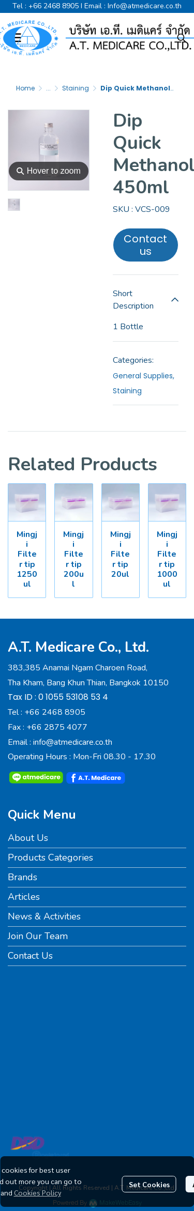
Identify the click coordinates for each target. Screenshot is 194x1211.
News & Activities (44, 916)
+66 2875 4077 (56, 727)
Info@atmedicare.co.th (145, 6)
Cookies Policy (37, 1192)
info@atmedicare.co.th (72, 742)
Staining (75, 88)
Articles (24, 897)
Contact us (145, 245)
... (48, 88)
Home (25, 88)
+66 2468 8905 (53, 6)
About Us (28, 838)
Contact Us (30, 955)
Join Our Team (38, 936)
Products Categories (50, 857)
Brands (22, 877)
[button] (181, 37)
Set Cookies (149, 1184)
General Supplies (143, 376)
